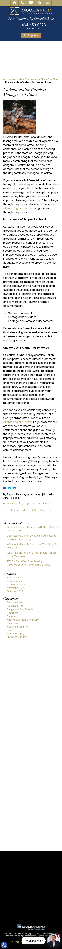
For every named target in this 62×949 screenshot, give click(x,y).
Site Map (15, 941)
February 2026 (15, 577)
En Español (31, 35)
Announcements (16, 602)
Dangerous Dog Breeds (20, 609)
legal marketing (26, 936)
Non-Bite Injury (15, 633)
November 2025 (16, 587)
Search (40, 3)
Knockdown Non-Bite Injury (23, 619)
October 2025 (15, 591)
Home (14, 3)
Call (22, 3)
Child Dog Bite (15, 605)
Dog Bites (53, 79)
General (11, 616)
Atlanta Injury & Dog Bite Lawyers (20, 79)
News (10, 630)
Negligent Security (17, 626)
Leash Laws (13, 623)
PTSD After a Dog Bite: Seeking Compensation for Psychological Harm (29, 563)
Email (31, 3)
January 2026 (14, 580)
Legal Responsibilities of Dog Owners (26, 510)
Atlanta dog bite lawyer (17, 208)
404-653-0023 (34, 26)
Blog (43, 79)
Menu (47, 3)
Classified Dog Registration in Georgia (28, 503)
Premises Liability (17, 636)
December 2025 (16, 584)
